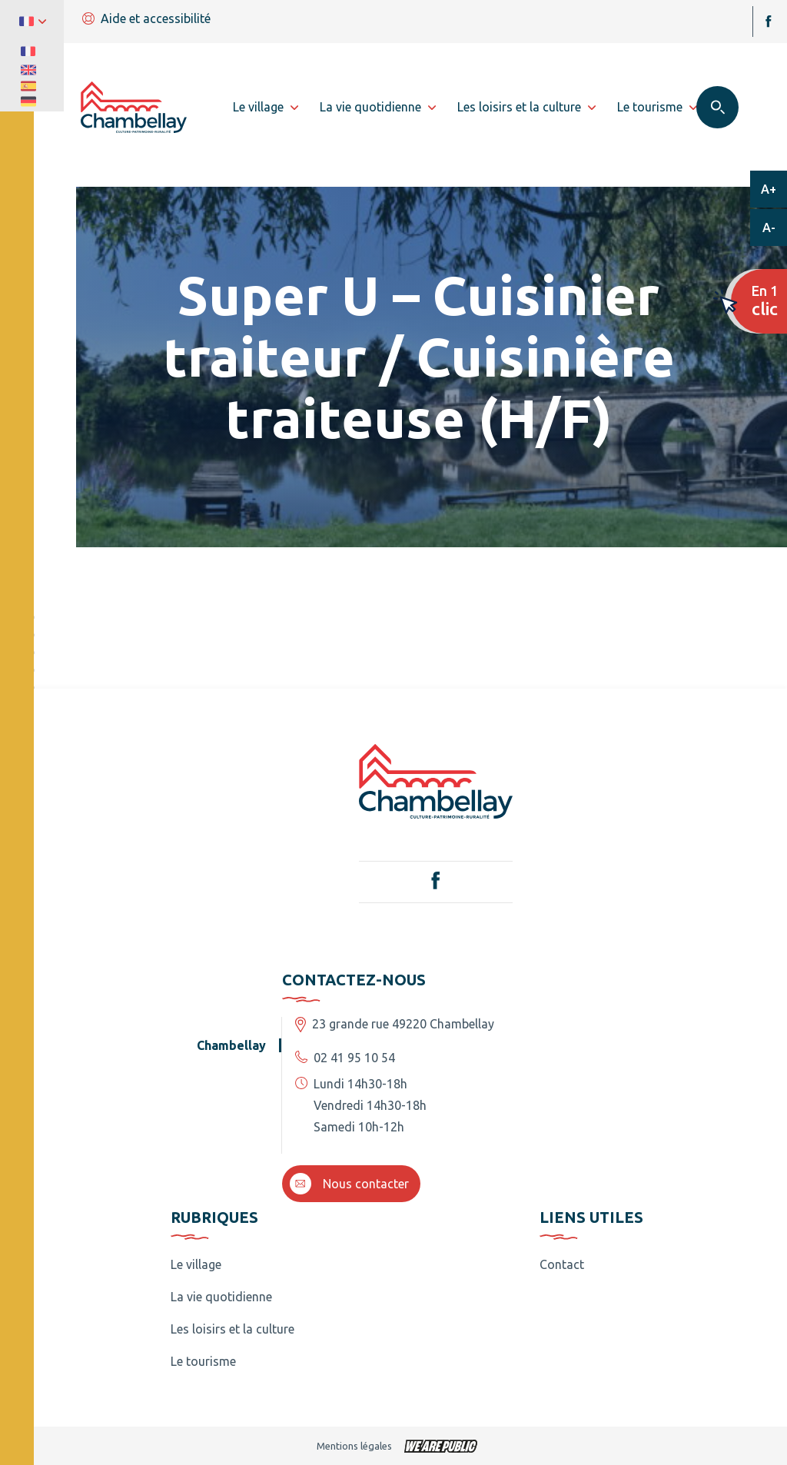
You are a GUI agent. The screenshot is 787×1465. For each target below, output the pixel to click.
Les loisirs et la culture (232, 1329)
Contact (562, 1264)
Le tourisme (203, 1361)
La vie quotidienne (221, 1297)
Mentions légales (354, 1445)
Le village (196, 1264)
